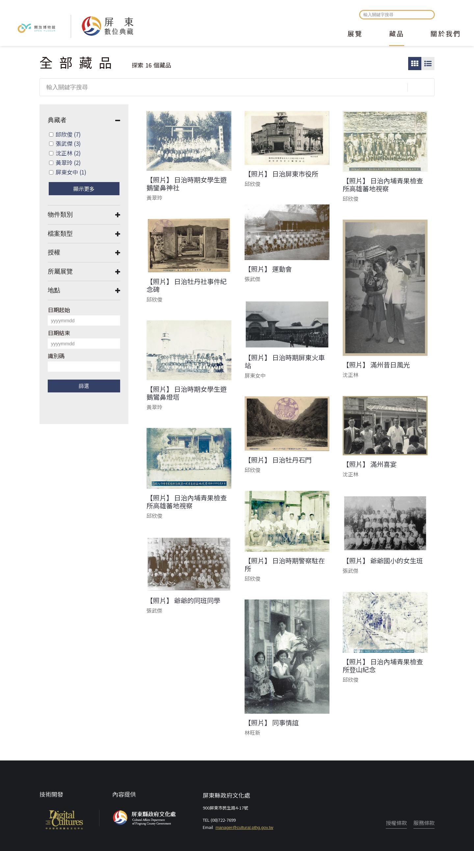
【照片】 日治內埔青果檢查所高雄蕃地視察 (383, 185)
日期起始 (59, 310)
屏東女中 (71, 172)
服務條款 (423, 823)
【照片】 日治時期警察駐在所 (285, 564)
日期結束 (59, 333)
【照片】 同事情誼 (272, 723)
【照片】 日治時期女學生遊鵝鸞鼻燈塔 (186, 393)
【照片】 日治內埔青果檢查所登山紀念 (383, 666)
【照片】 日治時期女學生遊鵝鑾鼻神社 (186, 184)
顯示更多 (83, 189)
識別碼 (56, 356)
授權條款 (396, 823)
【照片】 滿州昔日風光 (376, 365)
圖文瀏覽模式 (427, 63)
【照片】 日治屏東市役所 (281, 174)
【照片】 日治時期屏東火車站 (285, 361)
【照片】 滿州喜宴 (370, 464)
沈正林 (68, 153)
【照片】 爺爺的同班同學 (183, 600)
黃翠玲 (68, 162)
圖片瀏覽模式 (414, 63)
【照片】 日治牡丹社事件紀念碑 (186, 285)
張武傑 (68, 143)
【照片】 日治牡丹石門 (278, 460)
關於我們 (446, 34)
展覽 (355, 34)
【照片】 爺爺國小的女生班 (383, 561)
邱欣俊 (68, 134)
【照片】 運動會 (268, 269)
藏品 (396, 34)
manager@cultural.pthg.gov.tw (245, 827)
